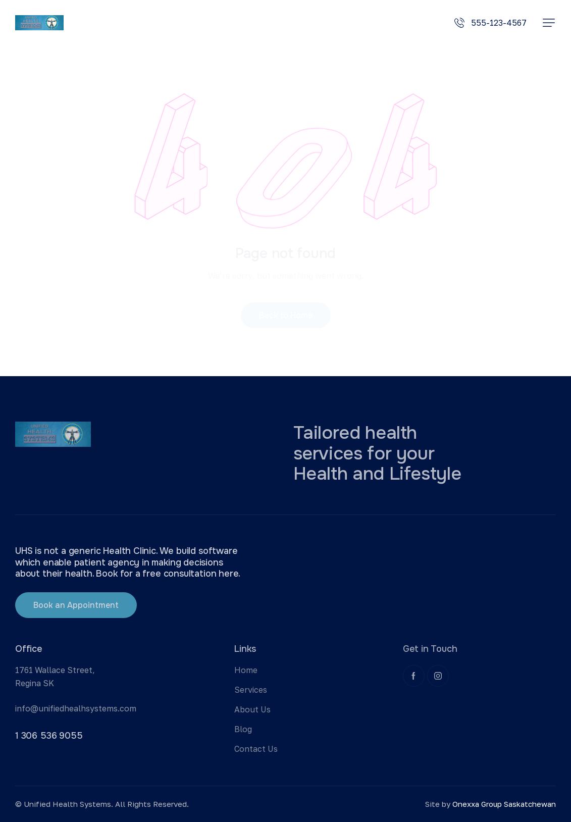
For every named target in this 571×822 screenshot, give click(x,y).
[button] (549, 23)
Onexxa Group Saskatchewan (504, 803)
